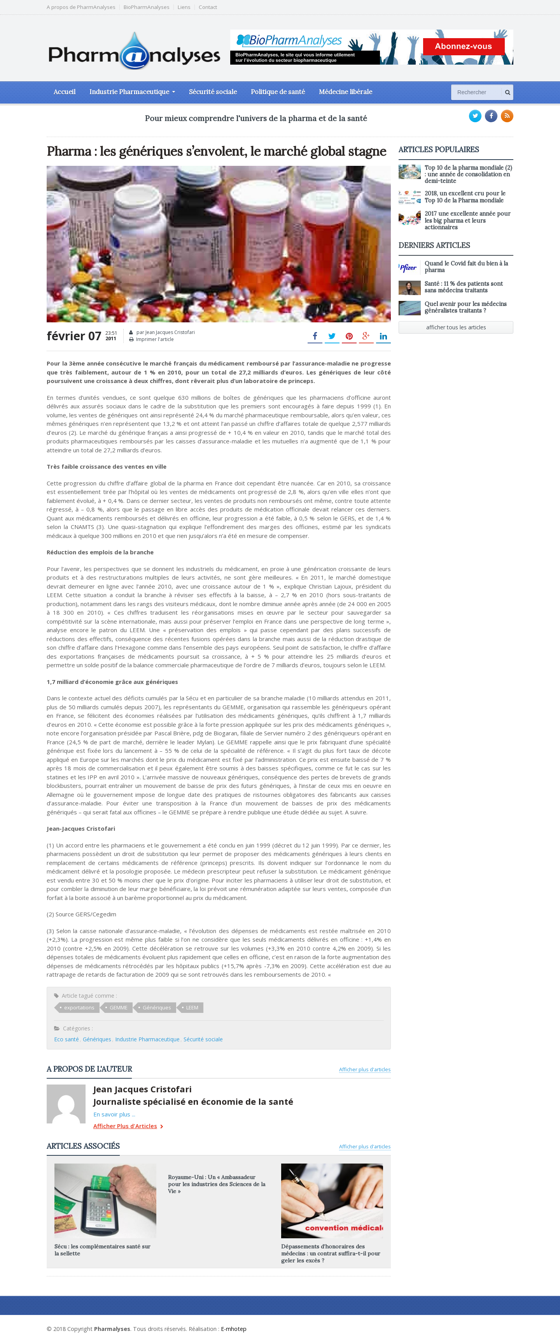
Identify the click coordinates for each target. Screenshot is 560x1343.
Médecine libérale (345, 92)
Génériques (157, 1007)
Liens (184, 7)
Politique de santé (278, 92)
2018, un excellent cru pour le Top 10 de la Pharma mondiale (465, 197)
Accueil (64, 92)
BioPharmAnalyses (147, 7)
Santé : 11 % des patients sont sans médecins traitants (464, 287)
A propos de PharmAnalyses (81, 7)
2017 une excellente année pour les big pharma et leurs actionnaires (468, 220)
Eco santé (66, 1039)
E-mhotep (234, 1328)
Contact (208, 7)
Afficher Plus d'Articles (128, 1126)
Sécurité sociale (213, 92)
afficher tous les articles (456, 327)
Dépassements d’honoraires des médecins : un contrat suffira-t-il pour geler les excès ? (330, 1253)
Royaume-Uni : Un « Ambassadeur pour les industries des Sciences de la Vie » (216, 1184)
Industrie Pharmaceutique (147, 1039)
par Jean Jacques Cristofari (162, 332)
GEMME (119, 1007)
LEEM (192, 1007)
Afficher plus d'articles (365, 1069)
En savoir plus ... (114, 1114)
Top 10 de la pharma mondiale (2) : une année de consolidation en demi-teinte (468, 174)
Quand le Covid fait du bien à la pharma (466, 267)
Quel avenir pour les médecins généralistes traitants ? (466, 307)
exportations (79, 1007)
